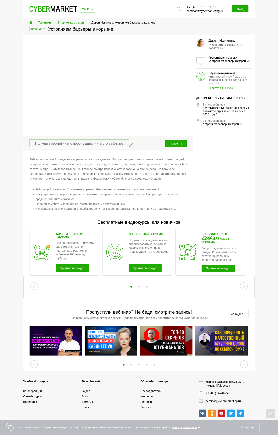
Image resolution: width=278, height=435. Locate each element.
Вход (239, 9)
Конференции (32, 391)
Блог (85, 396)
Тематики (44, 22)
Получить (175, 143)
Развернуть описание (184, 427)
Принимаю (247, 427)
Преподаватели (151, 391)
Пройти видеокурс (74, 267)
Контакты (147, 396)
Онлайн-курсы (32, 396)
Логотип (146, 407)
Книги (85, 407)
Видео (86, 391)
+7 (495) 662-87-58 (201, 7)
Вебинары (30, 401)
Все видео (236, 314)
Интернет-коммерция (71, 22)
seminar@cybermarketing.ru (204, 11)
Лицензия (147, 401)
